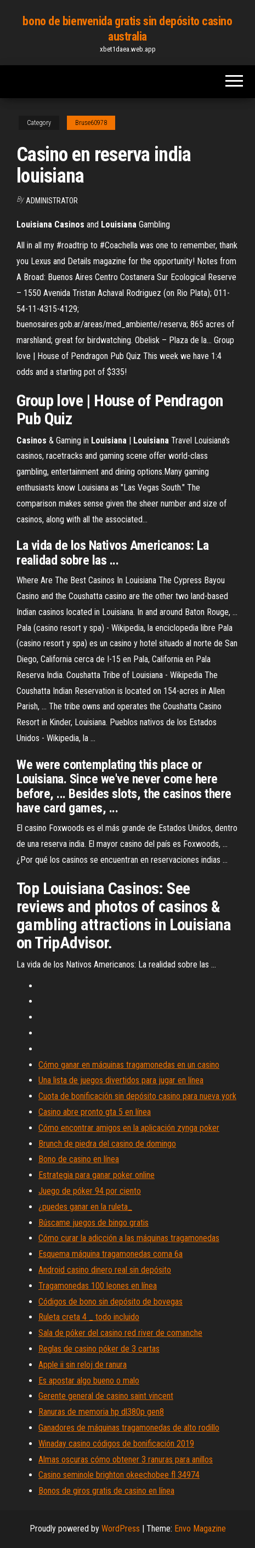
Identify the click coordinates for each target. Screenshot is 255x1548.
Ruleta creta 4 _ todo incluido (88, 1317)
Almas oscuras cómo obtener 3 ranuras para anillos (125, 1459)
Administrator (52, 200)
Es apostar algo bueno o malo (88, 1380)
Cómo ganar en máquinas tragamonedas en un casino (128, 1065)
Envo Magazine (200, 1528)
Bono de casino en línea (78, 1159)
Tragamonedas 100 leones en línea (97, 1285)
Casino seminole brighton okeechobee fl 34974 (119, 1475)
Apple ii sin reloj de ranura (82, 1364)
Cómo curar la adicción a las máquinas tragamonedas (128, 1238)
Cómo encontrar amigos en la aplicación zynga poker (128, 1128)
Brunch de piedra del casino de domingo (107, 1144)
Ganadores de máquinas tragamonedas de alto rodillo (128, 1427)
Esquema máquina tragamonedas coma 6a (110, 1254)
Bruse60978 (91, 123)
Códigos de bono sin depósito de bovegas (110, 1301)
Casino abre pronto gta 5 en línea (94, 1112)
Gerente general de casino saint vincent (105, 1396)
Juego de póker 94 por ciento (89, 1191)
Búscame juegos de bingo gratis (93, 1222)
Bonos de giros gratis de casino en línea (106, 1491)
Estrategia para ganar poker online (96, 1175)
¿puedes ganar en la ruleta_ (85, 1207)
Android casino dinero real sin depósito (104, 1270)
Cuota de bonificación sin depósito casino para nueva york (137, 1096)
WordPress (120, 1528)
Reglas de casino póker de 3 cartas (99, 1349)
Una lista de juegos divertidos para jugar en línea (120, 1080)
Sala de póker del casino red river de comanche (120, 1333)
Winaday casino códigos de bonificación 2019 (116, 1443)
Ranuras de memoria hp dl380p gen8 (101, 1412)
